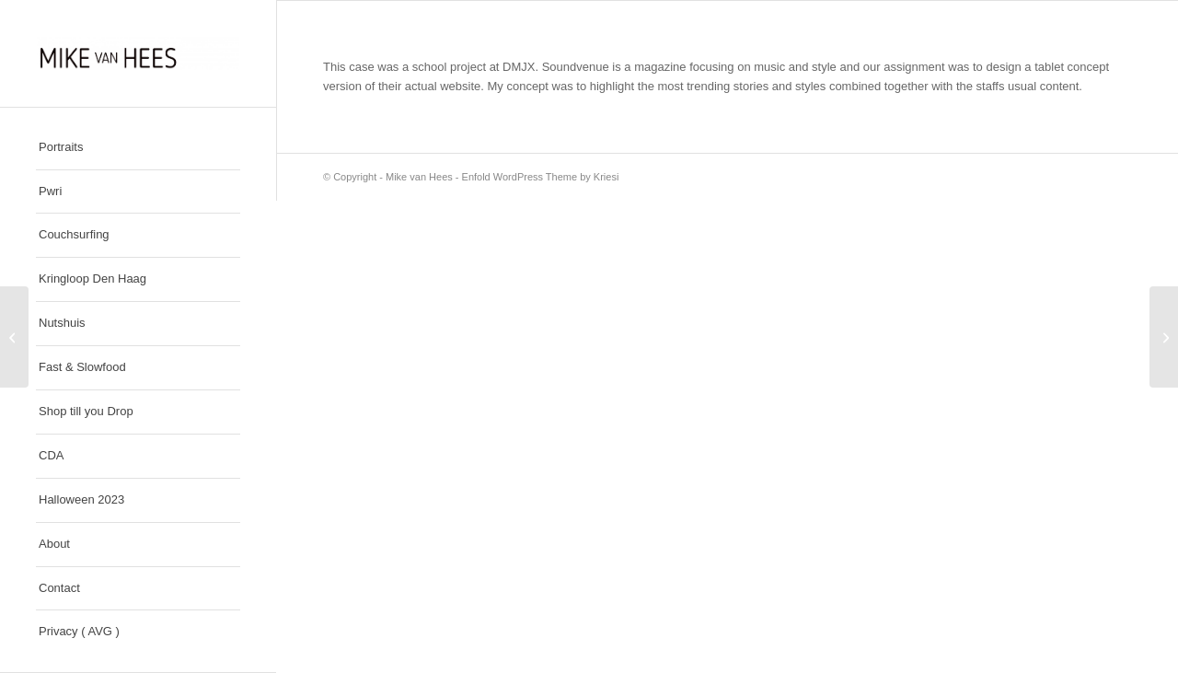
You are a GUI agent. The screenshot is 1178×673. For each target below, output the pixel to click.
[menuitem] (138, 148)
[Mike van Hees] (138, 53)
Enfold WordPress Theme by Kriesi (540, 176)
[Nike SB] (1163, 337)
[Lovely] (14, 337)
